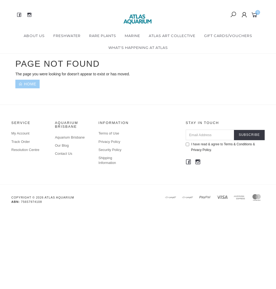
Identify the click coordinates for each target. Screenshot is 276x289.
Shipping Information (107, 160)
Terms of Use (108, 133)
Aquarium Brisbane (70, 137)
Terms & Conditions (238, 144)
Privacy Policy (109, 142)
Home (27, 84)
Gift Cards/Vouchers (228, 35)
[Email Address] (210, 135)
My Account (20, 133)
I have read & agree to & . (220, 147)
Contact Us (63, 154)
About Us (34, 35)
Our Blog (62, 145)
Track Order (20, 142)
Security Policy (109, 150)
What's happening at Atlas (138, 47)
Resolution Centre (25, 150)
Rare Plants (102, 35)
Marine (132, 35)
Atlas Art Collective (172, 35)
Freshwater (67, 35)
